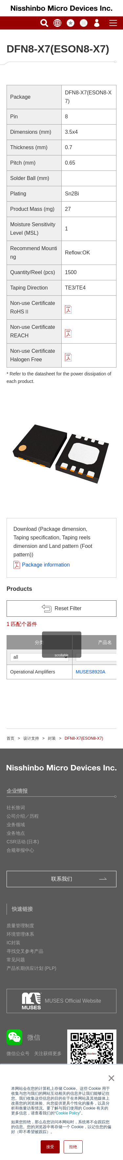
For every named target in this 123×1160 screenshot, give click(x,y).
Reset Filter (68, 608)
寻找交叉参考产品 (25, 951)
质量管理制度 (20, 925)
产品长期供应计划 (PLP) (31, 968)
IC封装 (13, 942)
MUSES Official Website (73, 1001)
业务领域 (16, 824)
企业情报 (17, 791)
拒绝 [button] (73, 1147)
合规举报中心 (20, 850)
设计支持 (31, 738)
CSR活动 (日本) (23, 841)
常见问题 (16, 959)
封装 (52, 738)
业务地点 (16, 833)
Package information (46, 565)
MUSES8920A (90, 671)
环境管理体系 (20, 934)
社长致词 (16, 807)
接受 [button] (50, 1147)
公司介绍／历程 (23, 816)
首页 (10, 738)
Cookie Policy (68, 1113)
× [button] (110, 1078)
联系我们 (61, 879)
